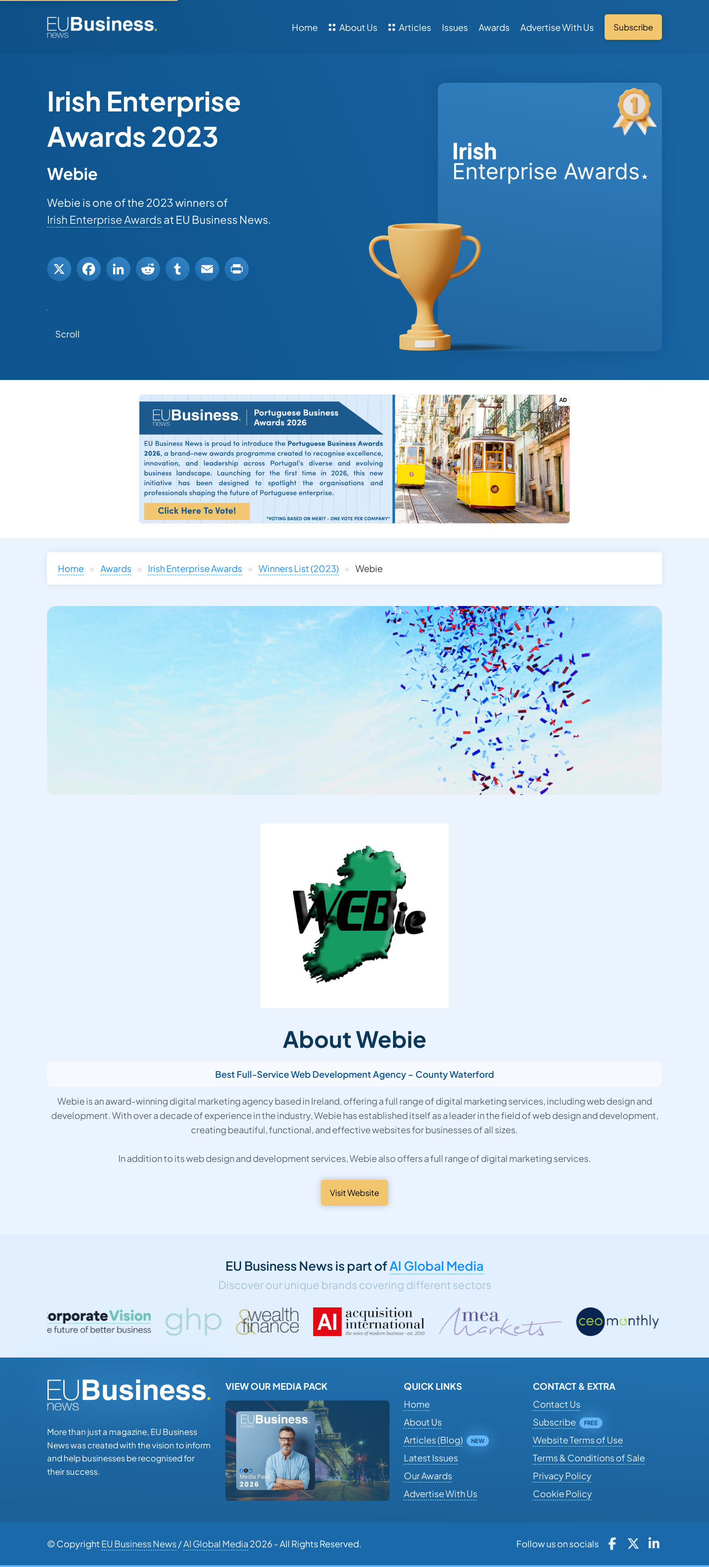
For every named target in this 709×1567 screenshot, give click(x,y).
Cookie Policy (562, 1493)
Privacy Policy (562, 1475)
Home (305, 27)
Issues (455, 27)
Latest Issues (431, 1457)
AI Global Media (436, 1265)
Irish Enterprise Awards (104, 219)
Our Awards (428, 1475)
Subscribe (554, 1421)
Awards (494, 27)
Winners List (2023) (299, 568)
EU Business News (139, 1543)
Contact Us (556, 1403)
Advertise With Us (557, 27)
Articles (409, 27)
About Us (353, 27)
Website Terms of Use (578, 1439)
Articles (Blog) (433, 1439)
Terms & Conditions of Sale (589, 1457)
